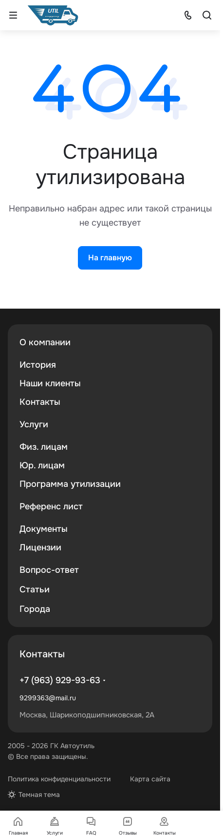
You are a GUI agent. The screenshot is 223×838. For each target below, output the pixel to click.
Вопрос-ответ (49, 570)
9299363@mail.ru (47, 697)
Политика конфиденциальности (59, 779)
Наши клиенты (50, 383)
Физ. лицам (43, 446)
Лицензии (40, 547)
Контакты (39, 402)
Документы (43, 529)
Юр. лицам (42, 465)
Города (34, 609)
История (37, 364)
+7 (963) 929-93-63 (59, 680)
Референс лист (51, 506)
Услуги (33, 424)
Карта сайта (150, 779)
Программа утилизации (70, 484)
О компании (45, 342)
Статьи (34, 589)
